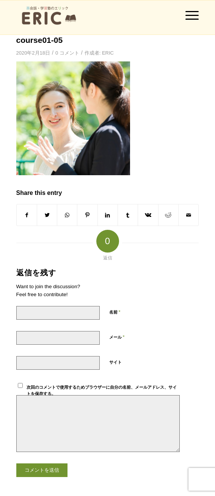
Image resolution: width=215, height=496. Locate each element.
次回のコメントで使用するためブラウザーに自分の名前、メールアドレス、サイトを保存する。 (102, 390)
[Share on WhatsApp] (67, 215)
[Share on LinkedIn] (108, 215)
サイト (115, 362)
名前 (115, 312)
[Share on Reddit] (168, 215)
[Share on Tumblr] (128, 215)
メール (117, 337)
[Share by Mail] (188, 215)
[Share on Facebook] (27, 215)
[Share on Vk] (148, 215)
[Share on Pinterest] (87, 215)
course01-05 (39, 40)
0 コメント (67, 53)
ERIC (108, 53)
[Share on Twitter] (47, 215)
